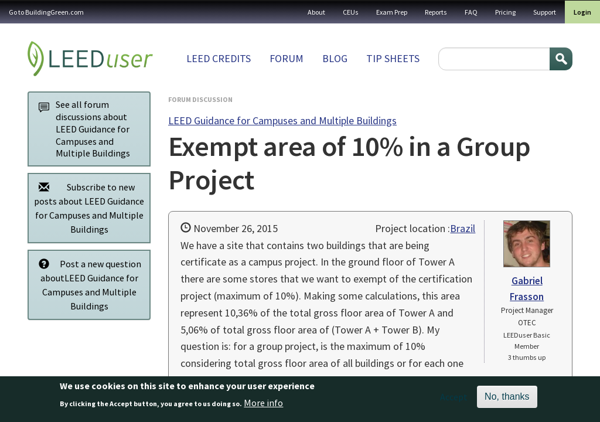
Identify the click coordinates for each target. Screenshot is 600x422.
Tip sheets (393, 58)
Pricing (505, 12)
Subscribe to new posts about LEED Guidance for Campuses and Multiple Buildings (88, 208)
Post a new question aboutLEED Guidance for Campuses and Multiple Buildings (86, 284)
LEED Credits (218, 58)
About (316, 12)
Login (582, 12)
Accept (454, 400)
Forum (287, 58)
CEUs (351, 12)
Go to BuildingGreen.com (46, 12)
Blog (334, 58)
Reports (436, 12)
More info (263, 406)
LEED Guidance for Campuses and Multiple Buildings (282, 120)
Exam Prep (391, 12)
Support (544, 12)
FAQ (471, 12)
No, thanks (507, 400)
